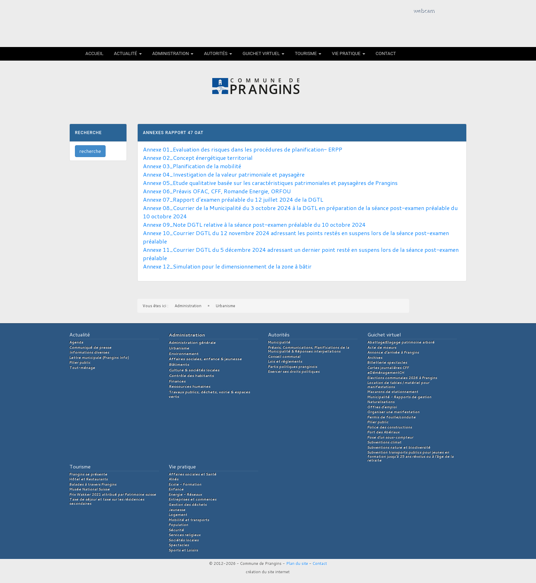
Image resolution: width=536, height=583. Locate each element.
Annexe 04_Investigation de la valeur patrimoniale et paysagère (224, 174)
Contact (386, 53)
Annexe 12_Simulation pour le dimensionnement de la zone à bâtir (227, 266)
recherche (90, 151)
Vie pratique (348, 53)
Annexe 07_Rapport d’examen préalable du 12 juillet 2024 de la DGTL (233, 199)
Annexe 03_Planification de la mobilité (192, 166)
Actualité (128, 53)
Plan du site (297, 563)
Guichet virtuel (263, 53)
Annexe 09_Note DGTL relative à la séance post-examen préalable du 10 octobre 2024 (254, 224)
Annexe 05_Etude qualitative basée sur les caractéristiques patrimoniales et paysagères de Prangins (270, 183)
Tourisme (308, 53)
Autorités (218, 53)
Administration (173, 53)
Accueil (94, 53)
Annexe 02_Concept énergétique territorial (198, 158)
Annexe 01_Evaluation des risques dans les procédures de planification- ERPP (242, 149)
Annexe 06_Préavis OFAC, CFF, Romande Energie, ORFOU (217, 191)
